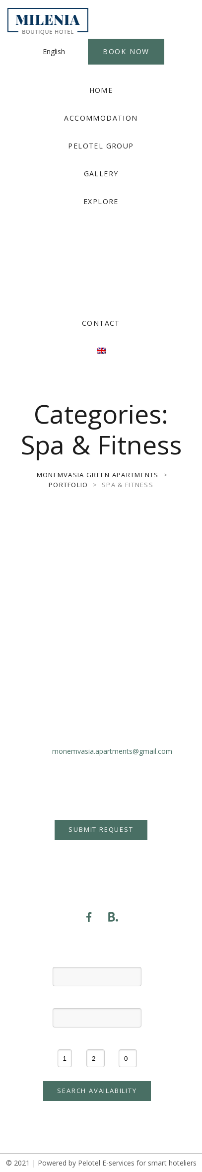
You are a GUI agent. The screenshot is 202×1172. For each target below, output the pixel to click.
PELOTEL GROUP (101, 145)
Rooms (65, 1040)
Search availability (96, 1090)
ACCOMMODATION (100, 118)
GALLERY (101, 173)
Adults (95, 1040)
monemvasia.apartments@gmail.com (112, 751)
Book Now (126, 51)
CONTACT (101, 323)
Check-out (97, 999)
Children (127, 1040)
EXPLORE (101, 201)
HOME (101, 90)
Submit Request (100, 829)
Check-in (97, 958)
